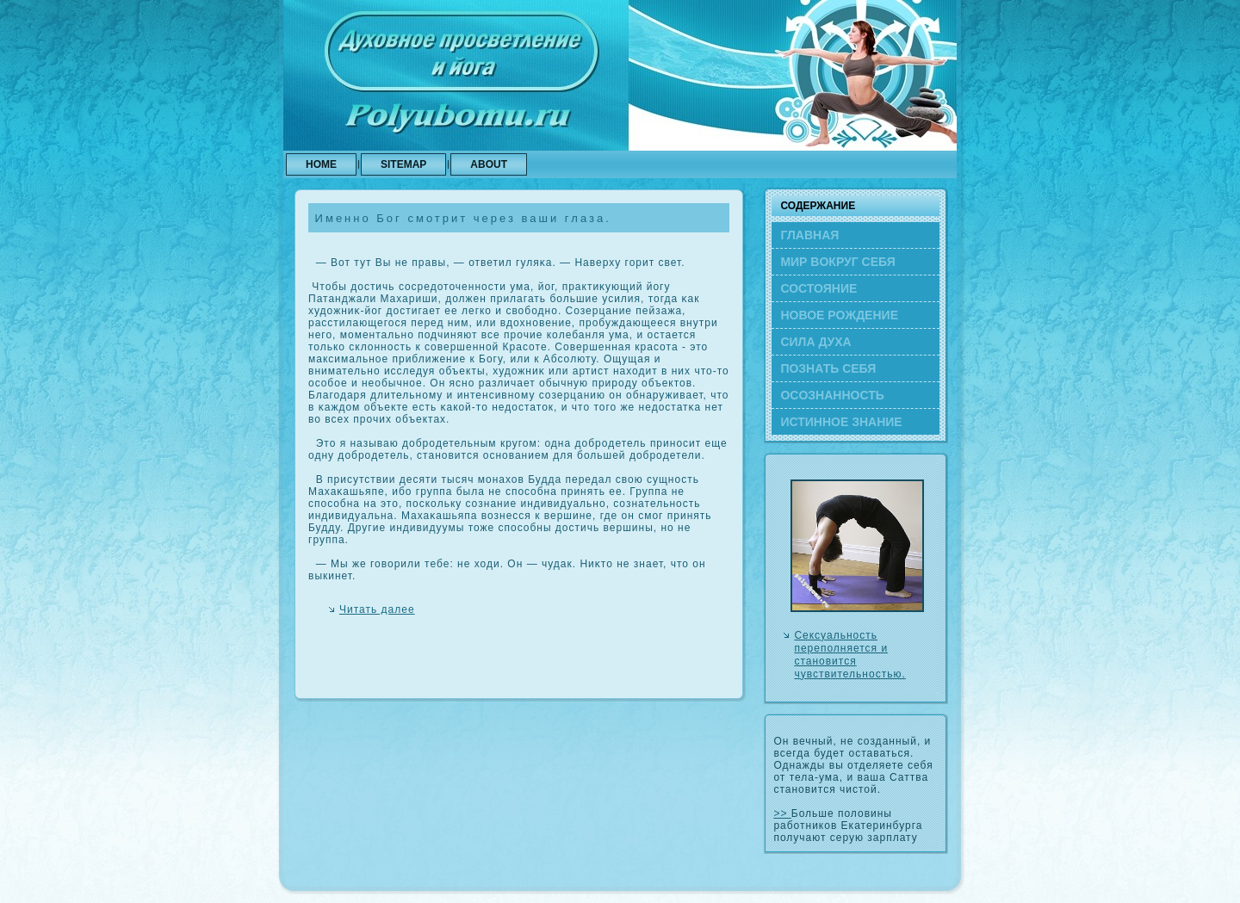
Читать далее (377, 609)
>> (781, 813)
